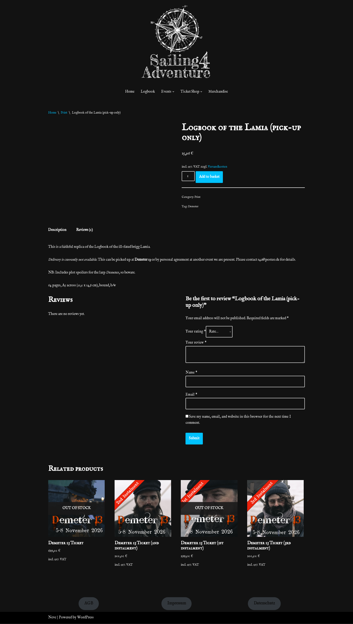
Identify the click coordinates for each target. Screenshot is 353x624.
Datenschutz (264, 604)
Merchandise (218, 91)
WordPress (85, 618)
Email (191, 395)
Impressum (176, 604)
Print (64, 113)
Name (191, 373)
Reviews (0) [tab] (84, 230)
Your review (196, 343)
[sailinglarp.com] (176, 43)
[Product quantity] (188, 176)
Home (129, 91)
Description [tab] (57, 230)
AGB (88, 604)
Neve (52, 618)
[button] (173, 92)
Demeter (193, 206)
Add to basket (209, 177)
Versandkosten (217, 167)
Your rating (196, 332)
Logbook (148, 91)
